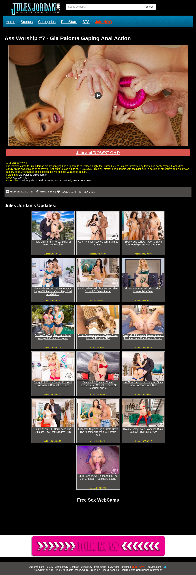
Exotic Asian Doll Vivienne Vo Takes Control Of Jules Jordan (98, 290)
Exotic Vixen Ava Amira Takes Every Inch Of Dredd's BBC (98, 337)
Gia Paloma (25, 174)
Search (149, 6)
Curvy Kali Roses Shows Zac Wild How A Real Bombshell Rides (53, 384)
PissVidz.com (153, 566)
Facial (58, 180)
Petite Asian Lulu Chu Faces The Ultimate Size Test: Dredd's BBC (53, 430)
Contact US (61, 566)
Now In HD (78, 180)
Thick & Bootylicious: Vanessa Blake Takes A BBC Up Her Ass (143, 430)
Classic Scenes (44, 180)
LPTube (125, 566)
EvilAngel (113, 566)
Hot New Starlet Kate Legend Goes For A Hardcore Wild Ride (143, 384)
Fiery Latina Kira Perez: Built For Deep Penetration (53, 243)
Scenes (27, 22)
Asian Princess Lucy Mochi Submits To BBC (98, 243)
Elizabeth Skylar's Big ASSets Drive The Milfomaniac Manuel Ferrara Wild (98, 432)
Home (10, 22)
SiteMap (74, 566)
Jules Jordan (40, 174)
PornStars (69, 22)
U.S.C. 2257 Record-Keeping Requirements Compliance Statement (124, 569)
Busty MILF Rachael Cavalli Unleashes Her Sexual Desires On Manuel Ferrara (98, 385)
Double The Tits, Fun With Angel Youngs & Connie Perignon (53, 337)
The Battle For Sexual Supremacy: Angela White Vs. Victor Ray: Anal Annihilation (53, 291)
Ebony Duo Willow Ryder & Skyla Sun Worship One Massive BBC (143, 243)
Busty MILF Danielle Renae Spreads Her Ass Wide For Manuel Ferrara (143, 337)
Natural (67, 180)
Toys (88, 180)
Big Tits (30, 180)
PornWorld (100, 566)
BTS (86, 22)
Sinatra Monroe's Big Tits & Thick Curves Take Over (143, 290)
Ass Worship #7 (22, 177)
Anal (22, 180)
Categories (47, 22)
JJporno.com (36, 566)
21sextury (86, 566)
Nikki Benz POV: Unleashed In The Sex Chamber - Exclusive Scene (98, 477)
